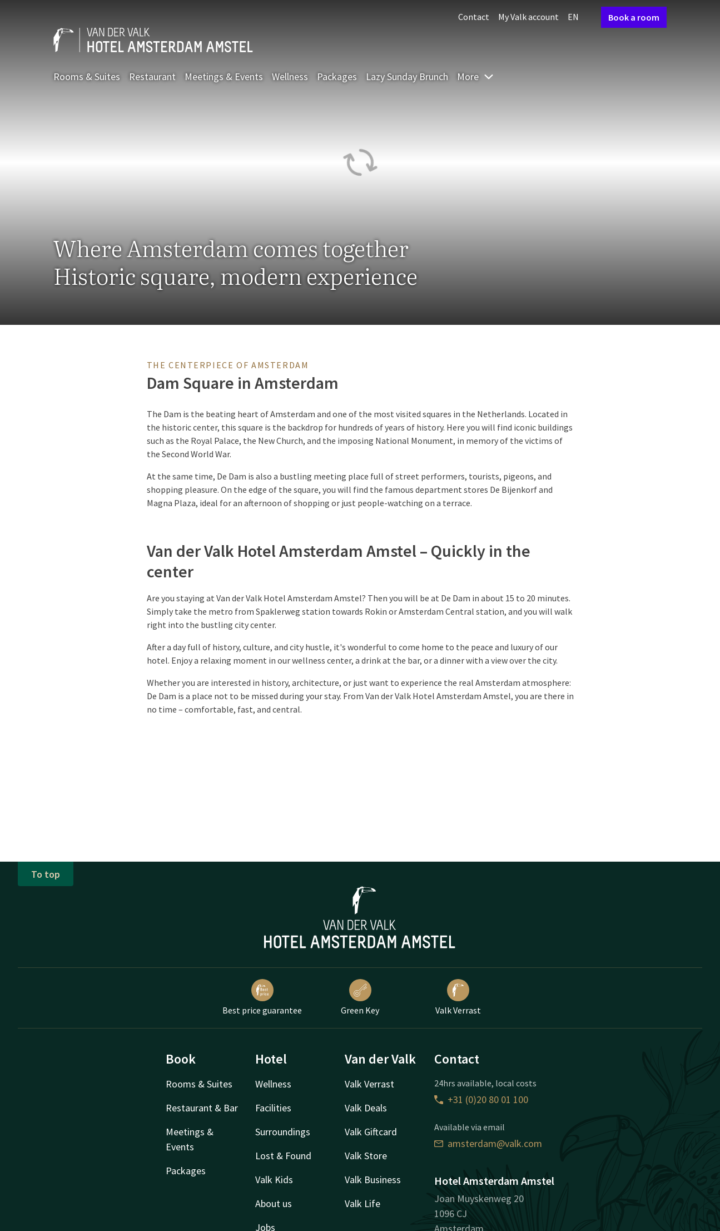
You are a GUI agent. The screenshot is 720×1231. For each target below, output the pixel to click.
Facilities (273, 1107)
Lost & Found (283, 1155)
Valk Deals (366, 1107)
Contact (473, 16)
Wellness (290, 76)
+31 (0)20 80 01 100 (481, 1099)
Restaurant (152, 76)
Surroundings (282, 1131)
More (475, 76)
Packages (337, 76)
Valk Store (366, 1155)
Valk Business (373, 1179)
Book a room (633, 17)
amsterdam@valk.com (488, 1143)
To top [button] (45, 874)
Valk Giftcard (371, 1131)
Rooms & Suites (86, 76)
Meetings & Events (224, 76)
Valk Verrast (458, 997)
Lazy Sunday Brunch (407, 76)
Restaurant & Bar (202, 1107)
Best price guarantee (262, 997)
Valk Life (362, 1203)
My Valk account (528, 16)
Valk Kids (274, 1179)
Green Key (360, 997)
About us (273, 1203)
